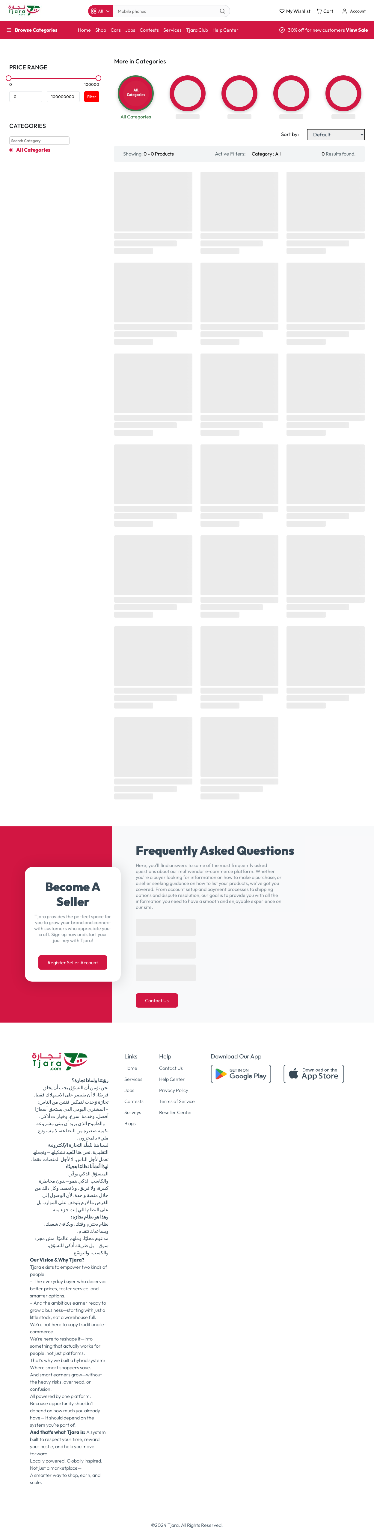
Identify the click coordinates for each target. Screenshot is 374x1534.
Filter (91, 96)
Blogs (130, 1123)
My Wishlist (294, 11)
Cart (324, 11)
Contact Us (157, 1000)
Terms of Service (177, 1101)
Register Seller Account (73, 962)
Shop (100, 30)
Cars (116, 30)
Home (84, 30)
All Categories (33, 150)
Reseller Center (175, 1112)
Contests (149, 30)
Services (172, 30)
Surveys (132, 1112)
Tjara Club (197, 30)
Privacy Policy (173, 1090)
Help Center (225, 30)
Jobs (130, 30)
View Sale (357, 30)
